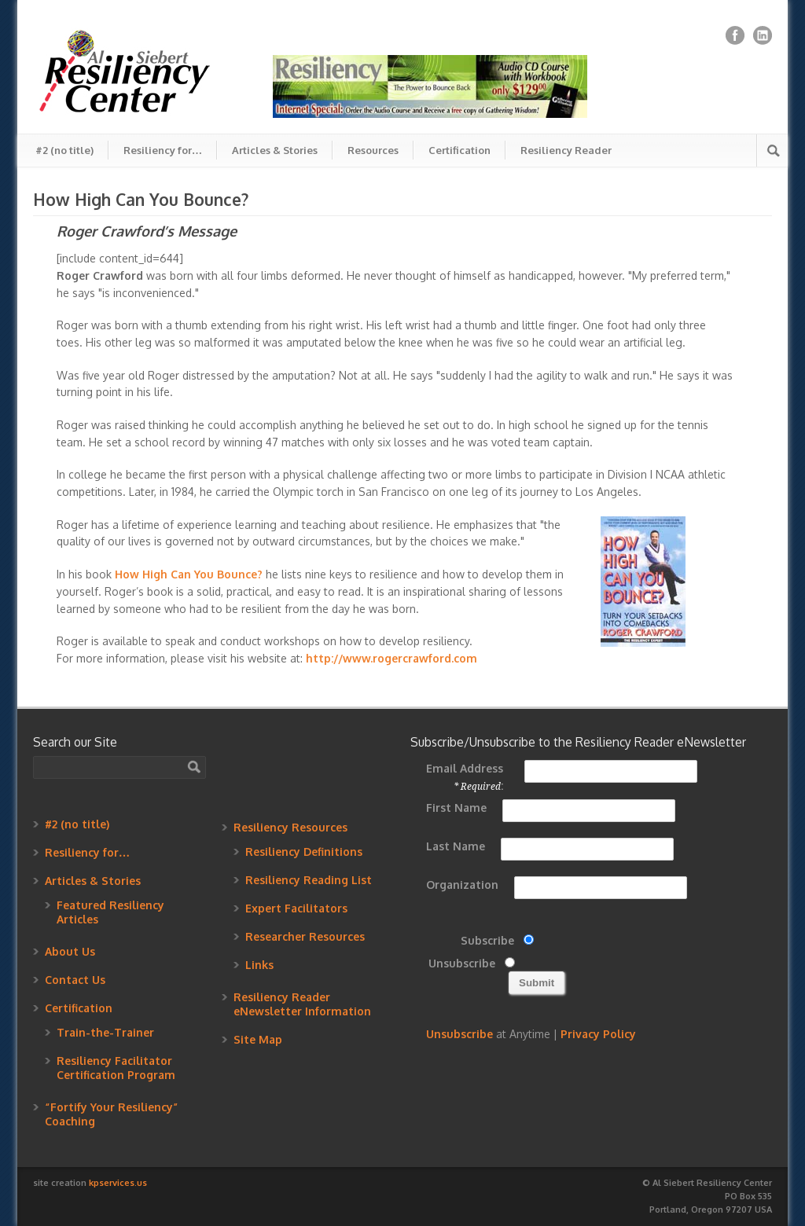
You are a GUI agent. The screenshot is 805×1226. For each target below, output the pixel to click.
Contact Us (75, 979)
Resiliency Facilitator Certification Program (116, 1067)
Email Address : (464, 777)
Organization (462, 884)
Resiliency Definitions (303, 851)
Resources (373, 150)
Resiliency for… (162, 150)
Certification (459, 150)
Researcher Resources (305, 936)
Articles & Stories (275, 150)
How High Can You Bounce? (189, 574)
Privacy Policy (598, 1034)
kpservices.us (118, 1182)
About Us (70, 951)
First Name (456, 807)
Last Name (455, 846)
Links (259, 964)
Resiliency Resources (290, 827)
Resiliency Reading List (308, 879)
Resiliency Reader (566, 150)
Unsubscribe (461, 963)
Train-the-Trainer (105, 1032)
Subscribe (487, 940)
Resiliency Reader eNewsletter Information (302, 1004)
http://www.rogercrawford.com (391, 658)
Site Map (257, 1039)
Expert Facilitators (296, 908)
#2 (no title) (64, 150)
